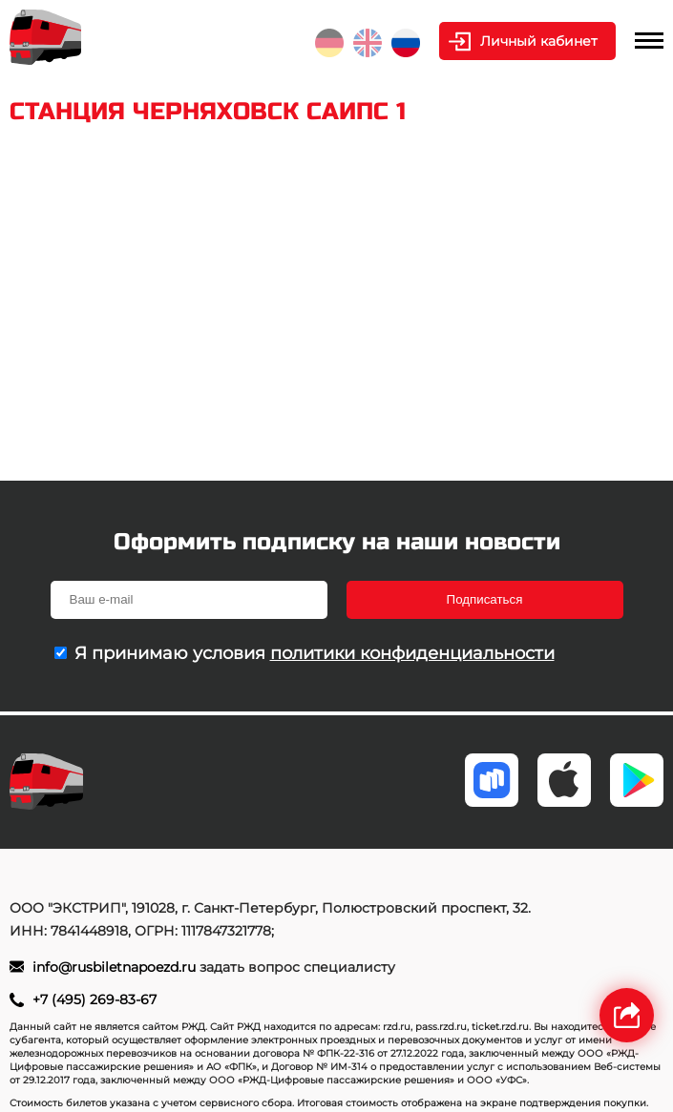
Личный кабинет (539, 41)
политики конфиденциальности (412, 653)
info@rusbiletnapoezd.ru (116, 967)
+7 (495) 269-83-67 (94, 999)
